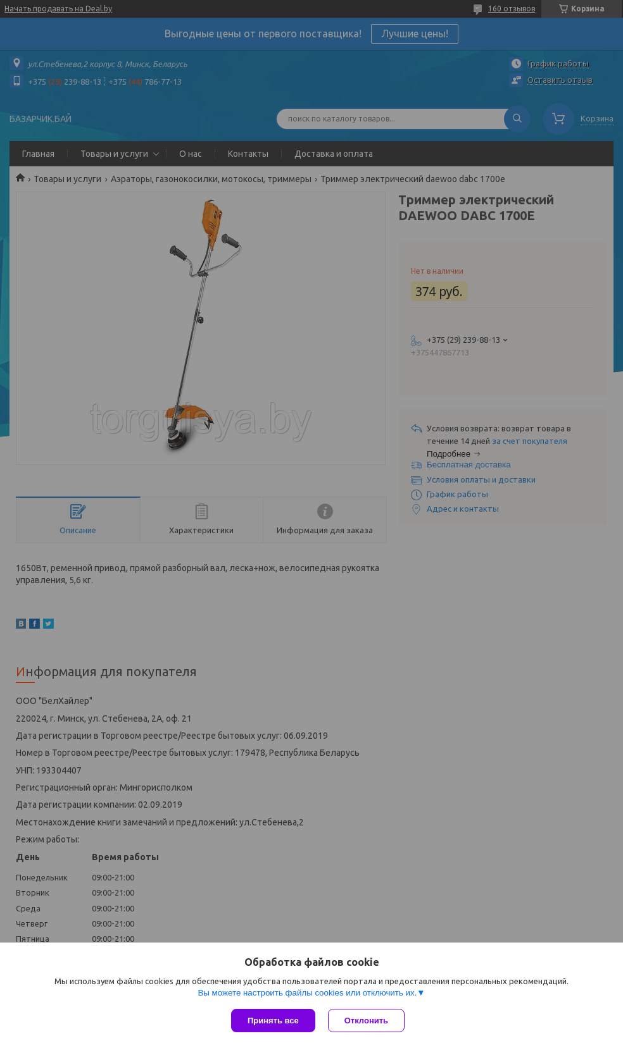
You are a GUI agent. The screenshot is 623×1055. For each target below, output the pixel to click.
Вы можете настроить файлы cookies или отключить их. (307, 992)
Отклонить (366, 1020)
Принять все (273, 1020)
